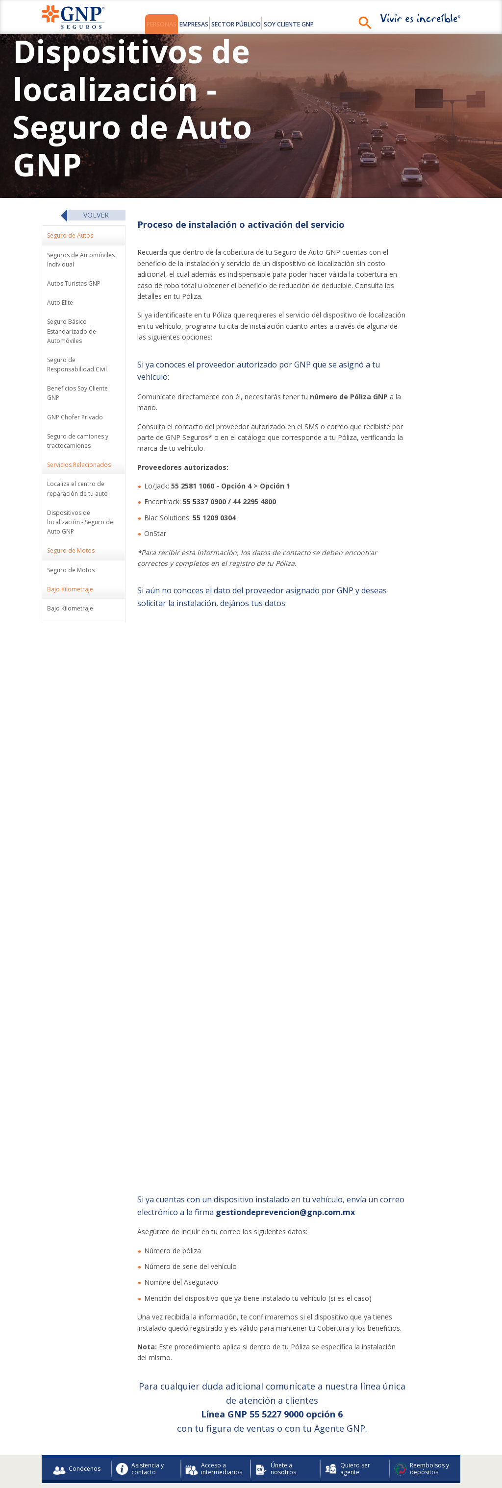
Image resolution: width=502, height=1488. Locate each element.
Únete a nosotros (275, 1398)
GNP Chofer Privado (75, 419)
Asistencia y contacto (140, 1398)
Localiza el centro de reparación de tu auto (77, 490)
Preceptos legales (167, 1441)
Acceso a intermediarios (213, 1398)
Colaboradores (95, 1425)
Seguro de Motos (71, 571)
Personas (132, 23)
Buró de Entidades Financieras (237, 1425)
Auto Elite (60, 304)
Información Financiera (156, 1425)
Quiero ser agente (347, 1398)
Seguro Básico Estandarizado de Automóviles (71, 332)
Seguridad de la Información (320, 1441)
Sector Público (243, 23)
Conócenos (76, 1398)
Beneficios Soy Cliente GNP (77, 395)
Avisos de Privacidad (399, 1425)
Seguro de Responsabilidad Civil (77, 366)
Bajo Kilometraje (70, 610)
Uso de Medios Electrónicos (325, 1425)
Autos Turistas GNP (73, 285)
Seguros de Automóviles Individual (81, 261)
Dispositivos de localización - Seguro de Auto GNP (80, 523)
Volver (96, 215)
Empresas (182, 23)
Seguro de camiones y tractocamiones (77, 442)
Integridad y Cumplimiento (236, 1441)
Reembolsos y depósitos (421, 1398)
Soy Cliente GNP (316, 23)
